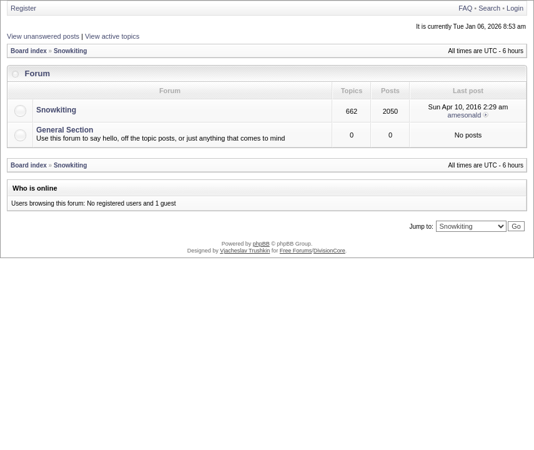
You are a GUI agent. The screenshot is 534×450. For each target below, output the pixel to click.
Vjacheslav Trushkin (245, 251)
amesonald (465, 115)
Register (23, 8)
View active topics (112, 36)
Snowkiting (70, 51)
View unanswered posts (43, 36)
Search (489, 8)
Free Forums (296, 251)
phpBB (261, 244)
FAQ (465, 8)
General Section (64, 130)
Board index (29, 51)
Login (515, 8)
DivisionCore (329, 251)
